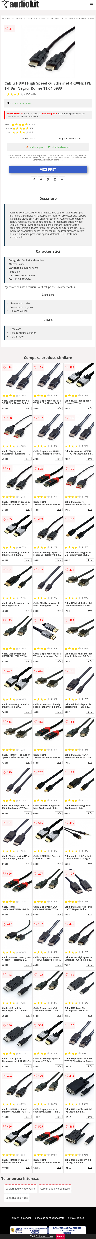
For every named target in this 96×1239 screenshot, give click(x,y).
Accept (60, 1236)
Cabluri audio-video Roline (81, 18)
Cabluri (18, 18)
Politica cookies (75, 1218)
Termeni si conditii (21, 1218)
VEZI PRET (48, 169)
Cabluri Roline (57, 18)
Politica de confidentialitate (49, 1218)
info (28, 408)
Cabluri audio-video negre (55, 1188)
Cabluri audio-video (35, 18)
